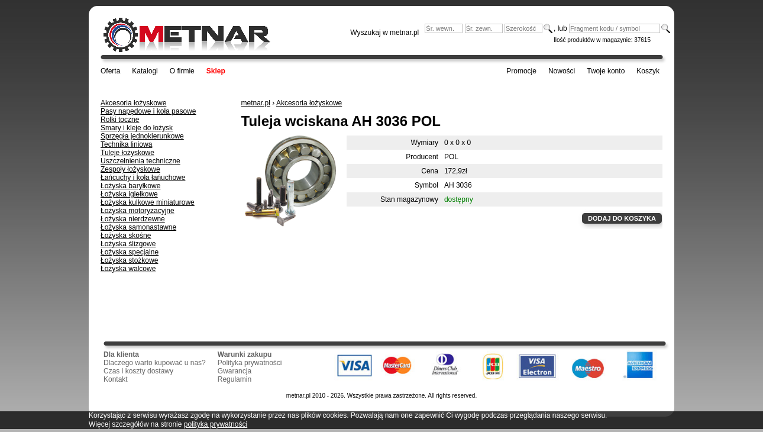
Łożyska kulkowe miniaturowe (148, 202)
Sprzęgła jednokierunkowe (142, 136)
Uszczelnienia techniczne (140, 161)
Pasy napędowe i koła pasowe (148, 111)
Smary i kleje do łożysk (137, 128)
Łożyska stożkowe (129, 260)
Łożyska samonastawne (138, 227)
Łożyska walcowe (128, 269)
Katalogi (144, 71)
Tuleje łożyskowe (127, 153)
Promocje (521, 71)
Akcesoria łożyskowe (133, 103)
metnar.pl (255, 103)
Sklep (215, 71)
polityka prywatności (215, 424)
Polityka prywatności (250, 363)
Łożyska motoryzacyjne (137, 211)
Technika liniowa (126, 144)
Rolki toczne (120, 119)
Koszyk (647, 71)
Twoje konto (606, 71)
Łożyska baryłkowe (130, 186)
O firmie (182, 71)
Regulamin (234, 379)
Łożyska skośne (126, 235)
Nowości (561, 71)
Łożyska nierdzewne (133, 219)
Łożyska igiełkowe (129, 194)
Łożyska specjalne (130, 252)
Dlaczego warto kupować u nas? (155, 363)
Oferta (110, 71)
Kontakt (116, 379)
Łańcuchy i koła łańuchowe (143, 177)
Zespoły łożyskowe (130, 169)
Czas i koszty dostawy (138, 371)
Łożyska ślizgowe (128, 244)
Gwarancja (234, 371)
